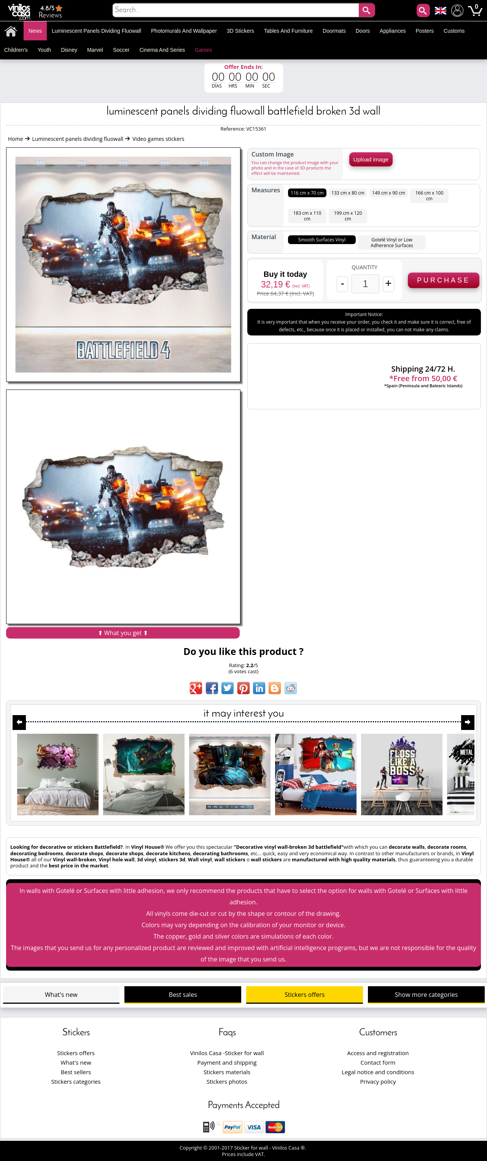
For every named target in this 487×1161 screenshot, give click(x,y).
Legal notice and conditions (378, 1072)
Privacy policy (378, 1081)
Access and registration (378, 1053)
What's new (61, 994)
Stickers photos (227, 1081)
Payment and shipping (227, 1062)
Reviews (51, 11)
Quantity (364, 267)
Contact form (378, 1062)
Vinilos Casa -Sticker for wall (227, 1053)
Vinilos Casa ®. (289, 1147)
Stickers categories (76, 1081)
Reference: (233, 128)
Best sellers (76, 1072)
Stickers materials (227, 1072)
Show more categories (426, 994)
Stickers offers (305, 994)
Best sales (183, 994)
